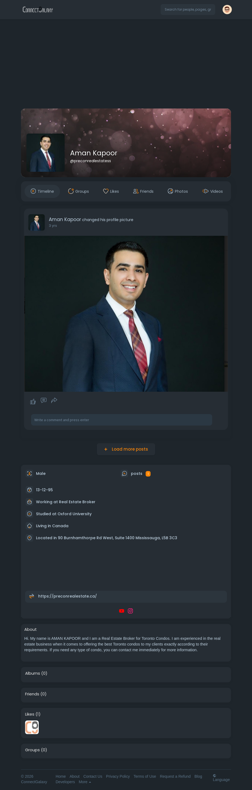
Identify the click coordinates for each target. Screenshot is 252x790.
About (75, 776)
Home (61, 776)
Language (221, 777)
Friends (32, 694)
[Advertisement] (126, 65)
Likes (29, 714)
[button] (188, 9)
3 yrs (53, 225)
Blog (198, 776)
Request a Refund (175, 776)
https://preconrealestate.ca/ (67, 596)
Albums (32, 673)
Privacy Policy (118, 776)
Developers (65, 782)
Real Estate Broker (77, 502)
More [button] (85, 782)
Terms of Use (145, 776)
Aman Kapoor (93, 153)
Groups (32, 750)
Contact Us (92, 776)
